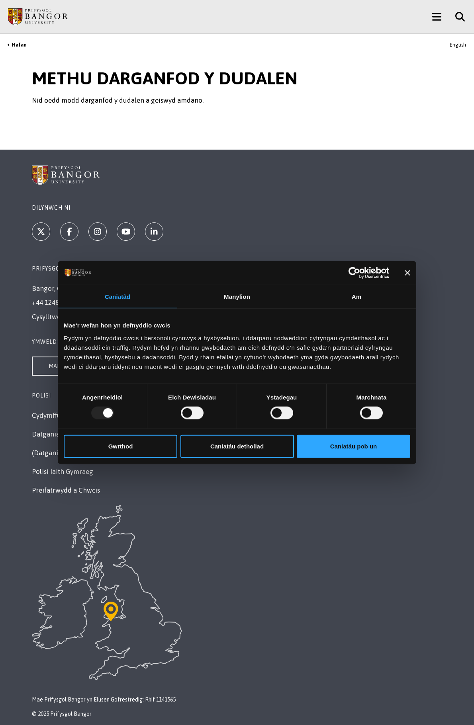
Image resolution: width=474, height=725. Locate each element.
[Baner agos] (407, 273)
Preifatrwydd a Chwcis (66, 490)
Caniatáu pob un (353, 445)
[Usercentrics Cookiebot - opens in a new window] (354, 273)
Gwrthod (120, 445)
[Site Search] (457, 16)
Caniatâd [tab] (117, 296)
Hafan (19, 45)
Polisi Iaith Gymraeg (62, 472)
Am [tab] (356, 296)
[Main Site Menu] (436, 16)
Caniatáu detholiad (237, 445)
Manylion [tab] (237, 296)
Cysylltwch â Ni (55, 317)
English (458, 44)
